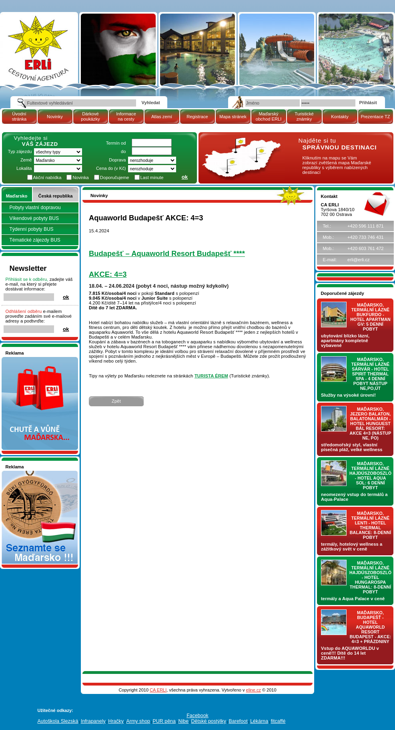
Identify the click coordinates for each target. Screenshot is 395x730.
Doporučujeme (114, 177)
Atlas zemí (161, 116)
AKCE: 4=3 (108, 274)
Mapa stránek (233, 116)
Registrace (197, 116)
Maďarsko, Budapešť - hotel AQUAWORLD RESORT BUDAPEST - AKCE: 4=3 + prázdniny (370, 627)
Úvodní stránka (19, 116)
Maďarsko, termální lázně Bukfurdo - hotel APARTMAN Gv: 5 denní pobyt (370, 316)
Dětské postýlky (208, 721)
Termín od (116, 143)
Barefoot (238, 721)
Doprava (117, 159)
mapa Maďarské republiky (240, 142)
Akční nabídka (47, 177)
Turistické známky (304, 116)
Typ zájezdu (20, 151)
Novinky (55, 116)
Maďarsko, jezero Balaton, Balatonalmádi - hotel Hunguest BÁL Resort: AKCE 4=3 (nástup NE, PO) (370, 423)
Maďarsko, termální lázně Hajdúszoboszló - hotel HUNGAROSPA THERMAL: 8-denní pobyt (370, 577)
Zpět (116, 401)
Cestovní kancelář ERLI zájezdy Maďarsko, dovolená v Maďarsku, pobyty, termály (37, 36)
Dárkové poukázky (90, 116)
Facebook (197, 715)
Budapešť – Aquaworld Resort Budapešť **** (167, 253)
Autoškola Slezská (58, 721)
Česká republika (55, 196)
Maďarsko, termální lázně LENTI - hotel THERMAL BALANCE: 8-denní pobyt (370, 525)
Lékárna (259, 721)
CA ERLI (158, 690)
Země (26, 159)
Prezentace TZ (375, 116)
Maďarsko (16, 196)
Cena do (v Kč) (111, 168)
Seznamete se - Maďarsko (32, 473)
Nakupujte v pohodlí (26, 359)
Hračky (116, 721)
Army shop (138, 721)
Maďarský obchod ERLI (269, 116)
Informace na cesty (126, 116)
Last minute (152, 177)
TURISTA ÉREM (211, 375)
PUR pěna (164, 721)
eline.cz (253, 690)
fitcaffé (278, 721)
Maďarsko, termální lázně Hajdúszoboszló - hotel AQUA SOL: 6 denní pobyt (370, 475)
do (123, 151)
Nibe (183, 721)
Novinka (80, 177)
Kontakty (340, 116)
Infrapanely (93, 721)
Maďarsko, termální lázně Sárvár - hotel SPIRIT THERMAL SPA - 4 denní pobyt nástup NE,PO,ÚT (370, 374)
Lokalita (24, 168)
